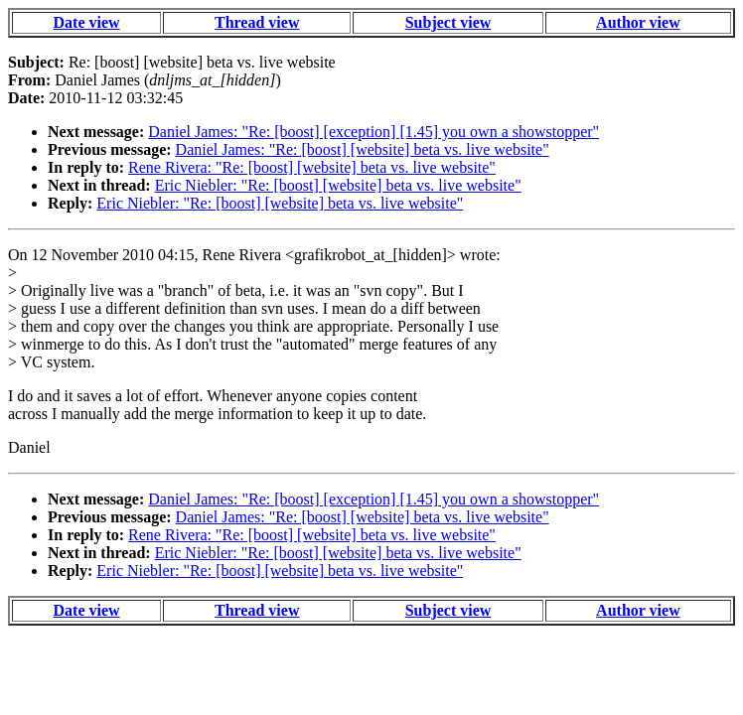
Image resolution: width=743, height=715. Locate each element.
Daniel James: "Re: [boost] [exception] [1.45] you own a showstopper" (373, 131)
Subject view (448, 22)
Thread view (257, 22)
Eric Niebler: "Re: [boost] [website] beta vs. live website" (338, 185)
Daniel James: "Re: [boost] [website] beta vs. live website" (362, 149)
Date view (87, 22)
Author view (638, 22)
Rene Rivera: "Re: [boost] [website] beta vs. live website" (312, 167)
